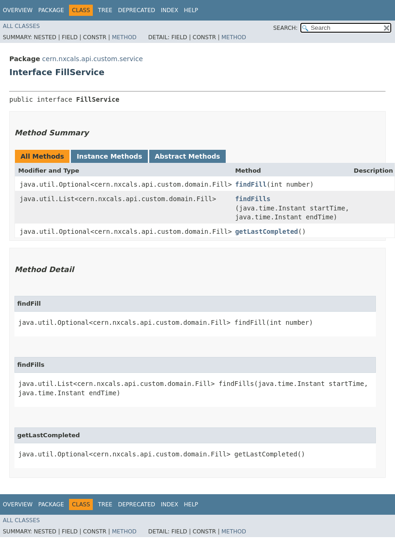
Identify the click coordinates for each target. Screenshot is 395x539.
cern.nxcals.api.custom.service (92, 59)
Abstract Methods (187, 156)
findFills (252, 199)
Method (124, 37)
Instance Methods (109, 156)
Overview (18, 10)
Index (170, 10)
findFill (250, 184)
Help (191, 10)
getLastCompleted (266, 231)
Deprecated (136, 10)
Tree (105, 10)
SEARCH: (285, 28)
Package (51, 10)
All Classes (21, 26)
